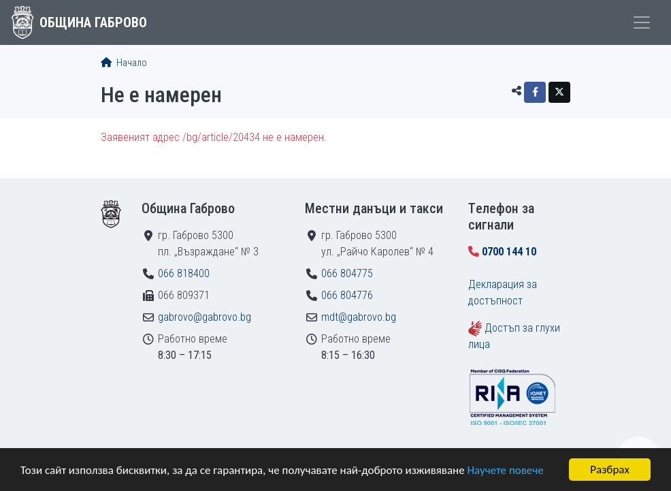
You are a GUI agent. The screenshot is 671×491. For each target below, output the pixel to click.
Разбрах (609, 469)
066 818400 (184, 273)
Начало (124, 63)
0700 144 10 (509, 251)
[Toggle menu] (641, 22)
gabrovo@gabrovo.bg (204, 317)
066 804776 (347, 295)
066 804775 (347, 273)
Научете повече (505, 470)
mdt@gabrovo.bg (358, 317)
